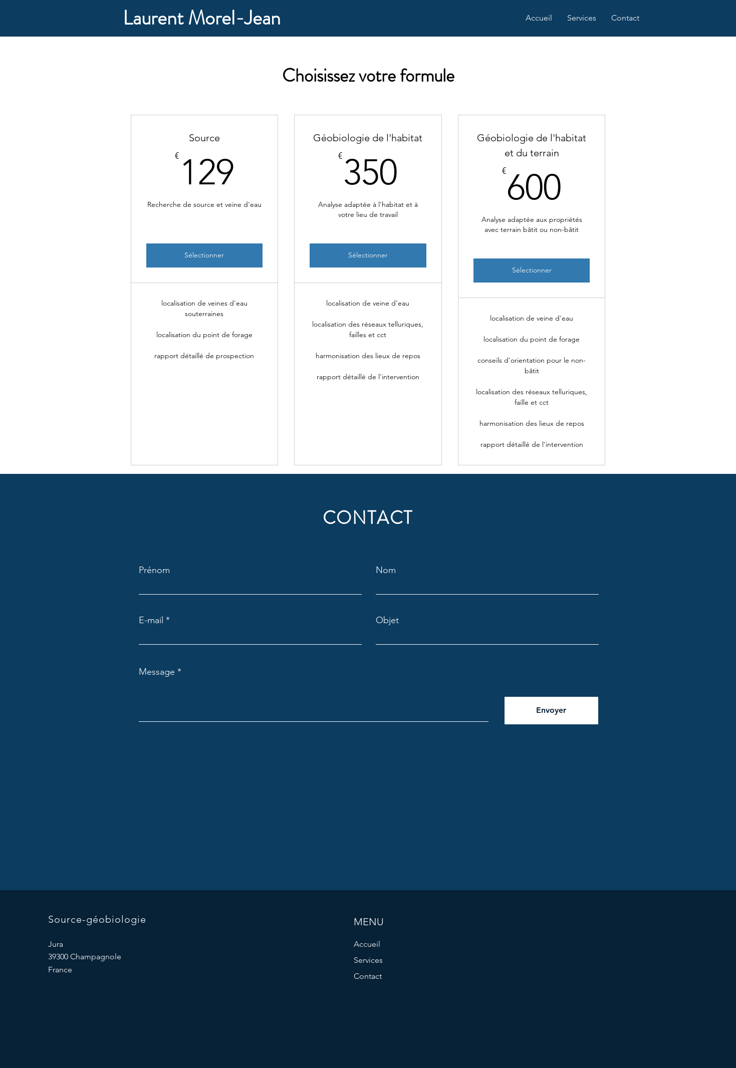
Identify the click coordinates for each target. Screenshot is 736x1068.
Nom (386, 570)
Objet (387, 620)
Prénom (154, 570)
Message (157, 671)
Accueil (367, 944)
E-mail (151, 620)
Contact (368, 976)
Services (368, 960)
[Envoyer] (551, 710)
